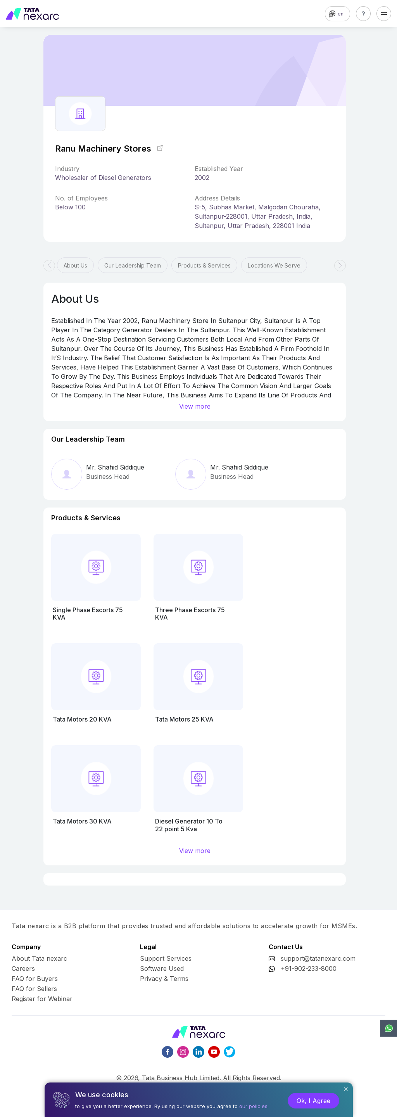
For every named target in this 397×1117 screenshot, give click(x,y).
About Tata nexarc (39, 958)
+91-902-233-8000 (309, 968)
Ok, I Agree (313, 1101)
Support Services (166, 958)
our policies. (254, 1106)
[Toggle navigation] (383, 13)
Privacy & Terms (164, 978)
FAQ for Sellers (34, 989)
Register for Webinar (42, 999)
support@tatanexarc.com (318, 958)
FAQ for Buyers (35, 978)
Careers (23, 968)
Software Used (162, 968)
